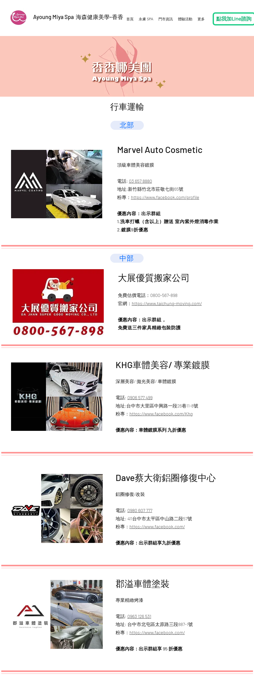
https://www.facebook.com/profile (165, 197)
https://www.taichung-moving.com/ (167, 303)
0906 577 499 (140, 397)
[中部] (127, 258)
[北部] (127, 125)
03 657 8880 (140, 181)
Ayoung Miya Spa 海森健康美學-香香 (78, 16)
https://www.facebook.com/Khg (161, 413)
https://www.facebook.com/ (157, 526)
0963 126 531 (139, 616)
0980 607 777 (139, 510)
